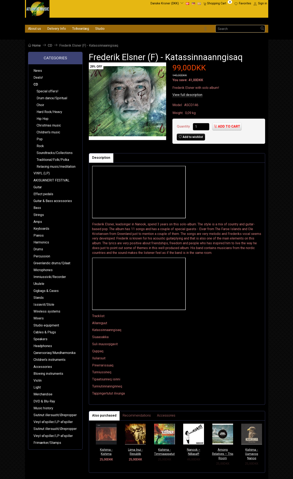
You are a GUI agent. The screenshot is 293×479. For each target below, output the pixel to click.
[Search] (262, 28)
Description (101, 158)
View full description (187, 95)
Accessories (166, 415)
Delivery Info (56, 29)
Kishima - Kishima (106, 452)
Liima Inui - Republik (135, 452)
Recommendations (137, 415)
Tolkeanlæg (80, 29)
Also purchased (104, 415)
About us (34, 29)
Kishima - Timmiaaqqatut (164, 452)
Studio (100, 29)
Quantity (184, 126)
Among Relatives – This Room (222, 454)
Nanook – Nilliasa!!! (193, 452)
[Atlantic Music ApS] (37, 8)
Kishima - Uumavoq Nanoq (251, 454)
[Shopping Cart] (217, 3)
